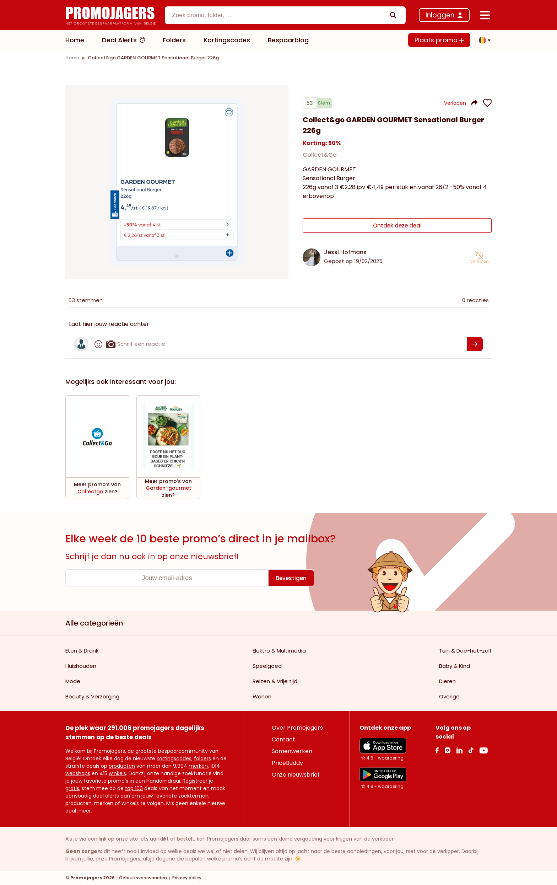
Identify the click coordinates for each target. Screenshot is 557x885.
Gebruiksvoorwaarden (143, 878)
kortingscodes (174, 758)
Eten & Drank (81, 651)
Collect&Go (320, 158)
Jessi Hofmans (345, 252)
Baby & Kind (454, 666)
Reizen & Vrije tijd (275, 681)
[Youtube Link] (483, 750)
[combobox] (285, 15)
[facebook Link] (437, 750)
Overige (449, 697)
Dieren (447, 681)
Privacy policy (186, 878)
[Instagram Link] (447, 750)
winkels (117, 773)
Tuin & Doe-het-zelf (465, 651)
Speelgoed (267, 666)
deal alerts (106, 796)
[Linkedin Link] (459, 750)
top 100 (134, 788)
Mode (72, 681)
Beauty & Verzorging (92, 697)
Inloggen (440, 15)
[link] (72, 57)
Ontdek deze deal (397, 227)
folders (202, 758)
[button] (483, 40)
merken (198, 766)
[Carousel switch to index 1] (177, 256)
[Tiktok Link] (471, 750)
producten (122, 766)
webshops (77, 773)
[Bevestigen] (475, 344)
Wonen (262, 697)
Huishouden (80, 666)
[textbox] (279, 15)
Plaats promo (439, 40)
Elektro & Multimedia (279, 651)
